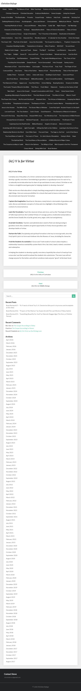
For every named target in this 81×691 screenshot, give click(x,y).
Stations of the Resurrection (52, 9)
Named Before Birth (38, 30)
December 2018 (11, 610)
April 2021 (9, 533)
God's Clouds (34, 111)
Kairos (28, 75)
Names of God (43, 70)
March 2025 (10, 382)
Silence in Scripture (65, 124)
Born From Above (12, 79)
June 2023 (9, 449)
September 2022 (11, 478)
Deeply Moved (31, 62)
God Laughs (36, 66)
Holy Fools (57, 17)
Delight (15, 54)
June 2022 (9, 488)
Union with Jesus (38, 75)
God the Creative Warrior (55, 103)
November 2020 (11, 549)
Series (11, 9)
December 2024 (11, 391)
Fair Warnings (72, 25)
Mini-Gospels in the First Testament (66, 144)
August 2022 (10, 481)
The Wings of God (47, 144)
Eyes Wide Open (31, 132)
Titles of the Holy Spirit (70, 70)
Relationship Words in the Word (13, 132)
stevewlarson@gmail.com (12, 677)
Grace (57, 91)
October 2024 (11, 398)
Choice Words (28, 148)
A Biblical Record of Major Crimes (59, 140)
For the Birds (7, 103)
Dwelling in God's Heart (53, 75)
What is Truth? (71, 95)
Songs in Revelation (30, 34)
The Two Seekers (22, 111)
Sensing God (76, 17)
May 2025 (9, 375)
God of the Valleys (24, 66)
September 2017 (11, 658)
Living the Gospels (69, 13)
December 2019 (11, 584)
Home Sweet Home (67, 91)
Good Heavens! (46, 111)
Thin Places (35, 87)
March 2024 (10, 420)
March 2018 (10, 639)
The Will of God (22, 107)
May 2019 (9, 600)
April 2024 (9, 417)
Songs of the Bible (7, 17)
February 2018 (11, 642)
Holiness (49, 17)
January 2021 (10, 542)
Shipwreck (54, 87)
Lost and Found (10, 111)
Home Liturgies (56, 13)
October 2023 (11, 436)
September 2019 (11, 594)
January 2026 (10, 349)
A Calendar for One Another (57, 38)
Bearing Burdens (58, 83)
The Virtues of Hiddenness (56, 99)
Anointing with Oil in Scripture (12, 128)
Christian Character (12, 13)
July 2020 (9, 562)
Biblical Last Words (65, 21)
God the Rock (72, 54)
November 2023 (11, 433)
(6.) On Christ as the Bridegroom (31, 331)
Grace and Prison (68, 75)
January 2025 (10, 388)
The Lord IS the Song (8, 116)
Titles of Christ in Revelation (55, 30)
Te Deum (27, 30)
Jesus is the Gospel (23, 91)
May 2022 (9, 491)
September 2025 (11, 362)
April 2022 (9, 494)
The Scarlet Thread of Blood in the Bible (16, 87)
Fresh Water (45, 87)
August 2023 (10, 443)
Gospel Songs (39, 17)
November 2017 (11, 652)
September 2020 (11, 555)
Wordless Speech (40, 38)
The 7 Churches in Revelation (47, 34)
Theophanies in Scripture (21, 103)
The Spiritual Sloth (17, 140)
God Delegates (69, 79)
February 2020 (11, 578)
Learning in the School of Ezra (68, 128)
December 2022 (11, 468)
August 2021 (10, 520)
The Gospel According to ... (53, 42)
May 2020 (9, 568)
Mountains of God (10, 66)
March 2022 (10, 497)
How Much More (34, 83)
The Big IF (42, 50)
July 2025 (9, 369)
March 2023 (10, 459)
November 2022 (11, 472)
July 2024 (9, 407)
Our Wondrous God (50, 116)
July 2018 (9, 626)
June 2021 (9, 526)
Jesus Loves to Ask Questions (50, 120)
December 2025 (11, 353)
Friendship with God (71, 103)
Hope (74, 136)
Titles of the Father (30, 70)
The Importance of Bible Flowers (69, 116)
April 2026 (9, 340)
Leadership (65, 17)
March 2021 (10, 536)
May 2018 (9, 632)
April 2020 (9, 571)
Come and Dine (8, 70)
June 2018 (9, 629)
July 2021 (9, 523)
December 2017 (11, 649)
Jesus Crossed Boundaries (53, 79)
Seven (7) (23, 54)
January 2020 (10, 581)
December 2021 (11, 507)
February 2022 (11, 501)
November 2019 (11, 587)
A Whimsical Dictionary (71, 9)
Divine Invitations (7, 38)
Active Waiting (46, 83)
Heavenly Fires (28, 38)
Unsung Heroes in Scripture (15, 120)
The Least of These (31, 136)
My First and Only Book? (26, 99)
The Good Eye (10, 58)
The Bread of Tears (68, 120)
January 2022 (10, 504)
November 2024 (11, 394)
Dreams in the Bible (72, 83)
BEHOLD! (60, 46)
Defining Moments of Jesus (11, 21)
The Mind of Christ (58, 95)
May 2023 (9, 452)
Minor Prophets (50, 46)
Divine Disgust (24, 79)
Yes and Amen (70, 46)
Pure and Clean (43, 132)
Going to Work (65, 136)
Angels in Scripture (51, 124)
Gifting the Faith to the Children (47, 128)
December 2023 (11, 430)
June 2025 (9, 372)
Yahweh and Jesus (60, 54)
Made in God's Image (11, 50)
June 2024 (9, 410)
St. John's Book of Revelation (49, 136)
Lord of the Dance (72, 132)
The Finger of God (70, 66)
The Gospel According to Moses (23, 328)
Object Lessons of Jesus (14, 34)
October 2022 (11, 475)
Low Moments (61, 50)
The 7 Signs (7, 54)
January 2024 (10, 427)
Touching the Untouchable (16, 62)
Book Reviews (52, 148)
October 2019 (11, 591)
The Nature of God (23, 9)
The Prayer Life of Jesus (9, 99)
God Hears (51, 50)
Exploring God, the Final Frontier (20, 124)
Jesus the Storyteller (36, 42)
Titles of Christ (72, 30)
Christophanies (52, 21)
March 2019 (10, 603)
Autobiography (27, 21)
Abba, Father (42, 25)
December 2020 (11, 546)
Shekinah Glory (41, 99)
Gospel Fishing (34, 58)
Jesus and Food (33, 54)
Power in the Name (46, 54)
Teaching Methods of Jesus (13, 25)
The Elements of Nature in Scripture (64, 111)
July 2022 (9, 485)
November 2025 (11, 356)
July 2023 (9, 446)
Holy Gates (18, 70)
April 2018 (9, 636)
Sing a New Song (22, 116)
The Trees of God (69, 58)
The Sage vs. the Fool (57, 132)
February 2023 (11, 462)
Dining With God (40, 148)
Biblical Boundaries (37, 79)
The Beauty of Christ (38, 103)
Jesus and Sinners (39, 21)
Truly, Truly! (58, 66)
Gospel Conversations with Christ (42, 91)
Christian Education (27, 13)
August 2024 (10, 404)
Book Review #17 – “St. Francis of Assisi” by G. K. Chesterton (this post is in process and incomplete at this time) (39, 306)
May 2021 (9, 530)
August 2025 (10, 365)
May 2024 (9, 414)
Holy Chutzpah (57, 62)
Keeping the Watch (73, 99)
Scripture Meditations (42, 13)
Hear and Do (72, 50)
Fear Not (76, 21)
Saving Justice (68, 62)
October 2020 (11, 552)
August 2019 (10, 597)
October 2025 (11, 359)
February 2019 (11, 607)
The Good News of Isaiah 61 (14, 136)
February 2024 (11, 423)
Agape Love (23, 83)
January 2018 (10, 645)
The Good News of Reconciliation (36, 140)
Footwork (21, 75)
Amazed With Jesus (36, 116)
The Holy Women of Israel (41, 95)
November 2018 (11, 613)
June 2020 (9, 565)
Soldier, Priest (11, 75)
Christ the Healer (74, 38)
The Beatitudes (20, 17)
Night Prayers (61, 25)
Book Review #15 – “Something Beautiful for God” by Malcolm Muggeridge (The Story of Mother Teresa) (39, 315)
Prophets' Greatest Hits (72, 42)
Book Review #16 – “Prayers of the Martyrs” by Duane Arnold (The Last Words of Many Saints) (38, 311)
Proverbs (30, 17)
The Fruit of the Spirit (20, 42)
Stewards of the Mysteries (13, 30)
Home (4, 9)
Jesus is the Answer (8, 107)
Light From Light (29, 128)
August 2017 (10, 661)
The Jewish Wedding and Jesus (51, 58)
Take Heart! (11, 91)
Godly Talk (51, 25)
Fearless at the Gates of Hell (68, 87)
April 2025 (9, 378)
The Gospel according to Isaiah (13, 144)
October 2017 (11, 655)
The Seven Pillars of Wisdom (38, 107)
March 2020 (10, 575)
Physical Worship (55, 70)
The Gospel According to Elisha (24, 326)
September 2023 (11, 439)
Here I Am (18, 38)
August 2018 (10, 623)
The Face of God (47, 66)
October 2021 (11, 513)
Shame (35, 50)
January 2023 (10, 465)
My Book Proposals (32, 120)
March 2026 (10, 343)
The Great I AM (6, 42)
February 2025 (11, 385)
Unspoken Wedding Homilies (15, 46)
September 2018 (11, 620)
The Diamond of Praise (10, 83)
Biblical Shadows (37, 124)
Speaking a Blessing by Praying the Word (18, 95)
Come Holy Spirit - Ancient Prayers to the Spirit (64, 107)
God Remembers (22, 58)
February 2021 (11, 539)
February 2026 (11, 346)
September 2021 (11, 517)
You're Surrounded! (44, 62)
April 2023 (9, 456)
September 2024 (11, 401)
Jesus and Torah (25, 50)
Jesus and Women (30, 25)
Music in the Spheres (32, 144)
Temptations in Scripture (35, 46)
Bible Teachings (36, 9)
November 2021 (11, 510)
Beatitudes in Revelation (67, 34)
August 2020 (10, 558)
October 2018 (11, 616)
